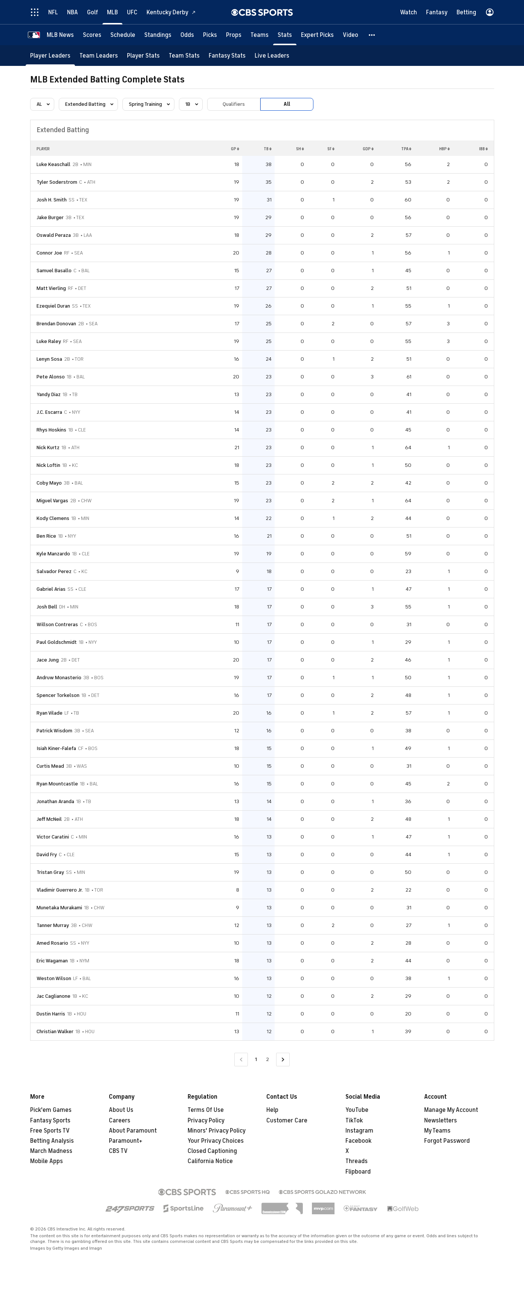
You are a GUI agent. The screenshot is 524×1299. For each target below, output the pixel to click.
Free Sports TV (50, 1130)
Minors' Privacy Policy (217, 1130)
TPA (406, 148)
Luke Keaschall (53, 164)
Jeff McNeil (49, 819)
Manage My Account (451, 1110)
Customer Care (286, 1120)
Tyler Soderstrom (57, 182)
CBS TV (118, 1151)
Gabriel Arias (51, 589)
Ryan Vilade (50, 713)
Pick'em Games (51, 1110)
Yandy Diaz (49, 394)
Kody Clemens (53, 518)
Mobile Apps (46, 1161)
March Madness (51, 1151)
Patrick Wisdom (54, 730)
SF (331, 148)
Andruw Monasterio (59, 677)
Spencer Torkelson (58, 695)
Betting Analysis (52, 1141)
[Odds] (187, 34)
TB (268, 148)
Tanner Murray (53, 925)
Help (272, 1110)
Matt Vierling (51, 288)
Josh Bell (47, 607)
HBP (444, 148)
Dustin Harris (51, 1014)
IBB (483, 148)
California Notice (210, 1161)
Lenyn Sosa (49, 359)
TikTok (354, 1120)
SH (300, 148)
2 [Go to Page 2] (267, 1059)
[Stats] (284, 34)
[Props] (234, 34)
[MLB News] (60, 34)
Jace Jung (48, 660)
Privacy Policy (206, 1120)
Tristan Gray (50, 872)
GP (235, 148)
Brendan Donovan (56, 323)
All (287, 104)
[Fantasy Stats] (227, 55)
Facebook (358, 1141)
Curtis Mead (50, 766)
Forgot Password (447, 1141)
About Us (121, 1110)
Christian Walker (55, 1031)
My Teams (437, 1130)
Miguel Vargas (52, 500)
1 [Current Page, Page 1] (256, 1059)
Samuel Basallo (54, 270)
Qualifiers (234, 104)
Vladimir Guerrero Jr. (60, 890)
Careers (119, 1120)
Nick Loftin (48, 465)
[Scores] (92, 34)
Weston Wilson (54, 978)
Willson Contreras (57, 624)
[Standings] (158, 34)
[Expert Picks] (317, 34)
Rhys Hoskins (51, 430)
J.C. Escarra (49, 412)
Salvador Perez (54, 571)
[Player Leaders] (50, 55)
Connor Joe (49, 253)
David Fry (47, 854)
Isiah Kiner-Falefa (56, 748)
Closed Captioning (212, 1151)
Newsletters (440, 1120)
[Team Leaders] (98, 55)
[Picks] (210, 34)
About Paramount (133, 1130)
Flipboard (358, 1172)
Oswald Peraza (54, 235)
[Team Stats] (184, 55)
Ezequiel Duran (53, 306)
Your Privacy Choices (216, 1141)
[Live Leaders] (272, 55)
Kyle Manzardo (53, 553)
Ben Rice (46, 536)
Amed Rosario (52, 943)
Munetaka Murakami (59, 907)
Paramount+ (125, 1141)
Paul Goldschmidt (57, 642)
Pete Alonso (51, 377)
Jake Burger (50, 217)
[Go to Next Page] (283, 1060)
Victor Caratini (53, 837)
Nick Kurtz (48, 447)
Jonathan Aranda (55, 801)
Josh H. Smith (52, 200)
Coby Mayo (49, 483)
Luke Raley (49, 341)
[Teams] (259, 34)
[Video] (350, 34)
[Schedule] (123, 34)
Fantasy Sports (50, 1120)
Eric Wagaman (52, 960)
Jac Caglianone (53, 996)
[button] (372, 34)
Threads (356, 1161)
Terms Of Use (206, 1110)
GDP (368, 148)
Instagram (359, 1130)
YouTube (356, 1110)
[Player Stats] (143, 55)
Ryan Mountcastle (57, 784)
